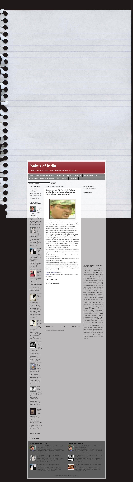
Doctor (76, 274)
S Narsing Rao (93, 324)
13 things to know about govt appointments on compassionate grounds (48, 465)
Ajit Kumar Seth (96, 270)
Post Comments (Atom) (58, 330)
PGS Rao (101, 312)
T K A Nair (88, 334)
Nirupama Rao (95, 308)
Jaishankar (86, 297)
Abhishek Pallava (60, 274)
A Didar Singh (87, 268)
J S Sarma (95, 295)
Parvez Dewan (94, 313)
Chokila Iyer (100, 285)
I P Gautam (98, 294)
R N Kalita (95, 317)
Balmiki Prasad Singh (98, 282)
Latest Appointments (47, 178)
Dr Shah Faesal (99, 289)
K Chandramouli (100, 297)
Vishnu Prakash (97, 336)
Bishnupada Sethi (87, 285)
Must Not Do (61, 175)
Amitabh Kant (97, 272)
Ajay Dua (93, 268)
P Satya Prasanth (92, 312)
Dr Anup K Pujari (96, 287)
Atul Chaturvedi (97, 280)
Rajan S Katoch (99, 320)
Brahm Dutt (94, 285)
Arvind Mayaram (88, 278)
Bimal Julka (100, 283)
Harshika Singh (91, 294)
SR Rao (98, 324)
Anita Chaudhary (87, 274)
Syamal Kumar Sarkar (88, 332)
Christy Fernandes (87, 287)
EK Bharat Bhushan (98, 290)
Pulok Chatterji (92, 315)
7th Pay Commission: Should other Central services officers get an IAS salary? (49, 456)
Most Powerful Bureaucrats (45, 175)
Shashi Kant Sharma (87, 329)
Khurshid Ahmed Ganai (88, 299)
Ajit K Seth (87, 270)
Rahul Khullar (90, 320)
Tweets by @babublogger (89, 188)
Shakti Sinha (100, 327)
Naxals (50, 276)
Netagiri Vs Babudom (74, 175)
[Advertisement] (93, 228)
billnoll (65, 475)
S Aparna (88, 324)
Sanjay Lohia (88, 325)
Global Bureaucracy (90, 175)
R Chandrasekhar (87, 317)
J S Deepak (90, 295)
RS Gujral (95, 318)
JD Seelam (100, 295)
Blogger (76, 475)
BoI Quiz (64, 178)
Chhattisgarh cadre (69, 274)
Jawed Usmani (92, 297)
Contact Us (73, 178)
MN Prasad (93, 301)
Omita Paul (98, 310)
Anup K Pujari (95, 274)
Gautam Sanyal (95, 292)
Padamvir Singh (87, 313)
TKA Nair (96, 334)
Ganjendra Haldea (87, 292)
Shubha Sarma (96, 329)
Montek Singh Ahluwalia (90, 302)
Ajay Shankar (99, 268)
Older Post (76, 326)
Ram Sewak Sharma (88, 322)
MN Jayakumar (87, 301)
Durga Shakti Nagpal (88, 290)
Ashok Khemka (89, 280)
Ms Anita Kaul (90, 304)
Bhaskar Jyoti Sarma (89, 283)
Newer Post (50, 326)
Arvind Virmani (97, 278)
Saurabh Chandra (92, 327)
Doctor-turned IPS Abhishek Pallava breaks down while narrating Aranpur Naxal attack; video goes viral (61, 192)
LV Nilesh (101, 299)
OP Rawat (91, 310)
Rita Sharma (98, 322)
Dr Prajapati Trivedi (93, 288)
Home (31, 175)
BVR (90, 282)
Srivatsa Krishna (91, 331)
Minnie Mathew (100, 301)
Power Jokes (33, 178)
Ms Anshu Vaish (98, 304)
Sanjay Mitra (95, 325)
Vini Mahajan (89, 336)
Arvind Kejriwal (96, 276)
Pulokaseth (100, 315)
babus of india (43, 166)
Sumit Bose (99, 331)
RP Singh (90, 318)
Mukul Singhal (94, 306)
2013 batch (52, 274)
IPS (58, 178)
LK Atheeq (95, 299)
